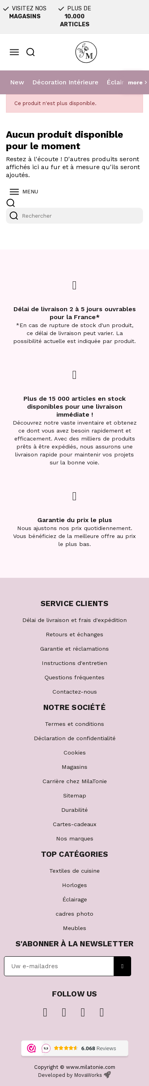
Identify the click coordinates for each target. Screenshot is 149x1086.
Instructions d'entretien (74, 663)
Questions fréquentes (74, 677)
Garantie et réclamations (74, 648)
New (17, 82)
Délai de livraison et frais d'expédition (74, 620)
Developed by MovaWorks (70, 1075)
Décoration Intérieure (65, 82)
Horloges (74, 885)
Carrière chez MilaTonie (75, 781)
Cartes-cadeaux (75, 824)
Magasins (74, 767)
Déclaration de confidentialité (75, 738)
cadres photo (74, 914)
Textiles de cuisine (74, 871)
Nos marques (74, 838)
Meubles (74, 928)
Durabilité (74, 810)
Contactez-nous (74, 691)
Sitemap (74, 795)
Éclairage (120, 82)
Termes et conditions (74, 724)
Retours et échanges (74, 634)
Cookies (75, 752)
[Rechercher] (74, 216)
